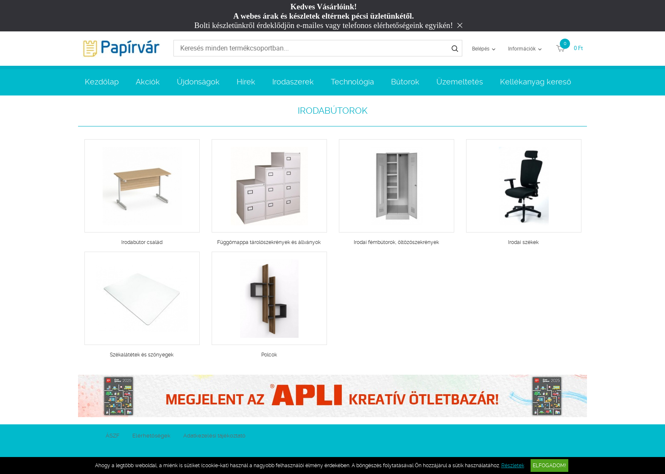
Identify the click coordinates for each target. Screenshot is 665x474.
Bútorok (405, 81)
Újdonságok (198, 81)
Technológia (352, 81)
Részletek (512, 465)
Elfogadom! (549, 465)
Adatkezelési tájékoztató (214, 435)
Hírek (246, 81)
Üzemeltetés (459, 81)
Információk (522, 48)
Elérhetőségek (151, 435)
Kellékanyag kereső (535, 81)
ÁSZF (113, 435)
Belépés (480, 48)
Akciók (148, 81)
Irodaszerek (293, 81)
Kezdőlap (102, 81)
